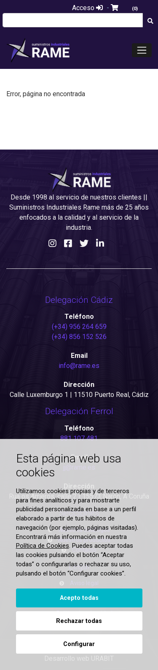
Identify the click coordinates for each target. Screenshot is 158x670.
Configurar (79, 644)
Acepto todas (79, 598)
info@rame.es (79, 366)
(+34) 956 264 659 (79, 327)
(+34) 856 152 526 (79, 337)
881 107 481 (79, 438)
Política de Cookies (42, 545)
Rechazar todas (79, 621)
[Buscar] (150, 21)
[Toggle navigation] (142, 50)
